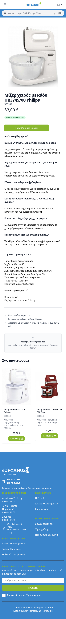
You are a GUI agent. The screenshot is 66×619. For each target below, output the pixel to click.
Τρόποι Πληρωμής (11, 549)
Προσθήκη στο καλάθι (26, 127)
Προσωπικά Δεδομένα (46, 534)
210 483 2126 (13, 482)
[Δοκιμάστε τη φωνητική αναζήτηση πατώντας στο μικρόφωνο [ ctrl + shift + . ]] (54, 13)
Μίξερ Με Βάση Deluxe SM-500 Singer (49, 410)
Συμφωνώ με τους (24, 595)
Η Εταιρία (40, 498)
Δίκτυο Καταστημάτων (46, 503)
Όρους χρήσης (34, 595)
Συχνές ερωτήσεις (44, 523)
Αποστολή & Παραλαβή (14, 543)
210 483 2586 (13, 479)
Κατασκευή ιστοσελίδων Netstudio (33, 610)
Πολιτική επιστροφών (13, 554)
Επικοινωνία (41, 509)
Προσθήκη (17, 438)
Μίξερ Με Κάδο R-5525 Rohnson (14, 410)
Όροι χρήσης (42, 529)
